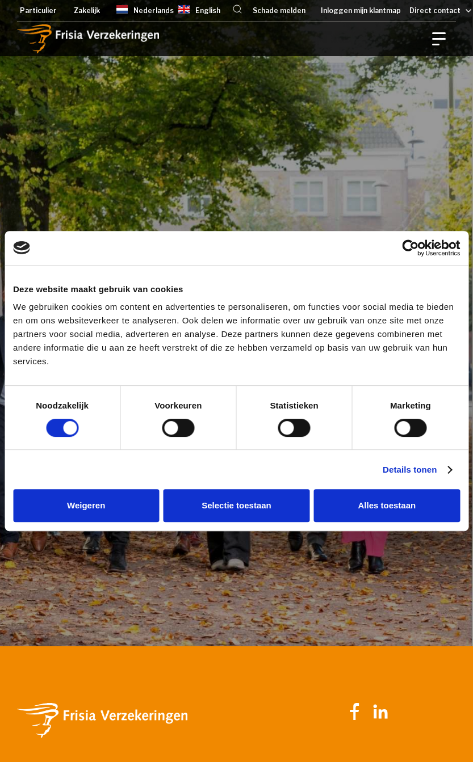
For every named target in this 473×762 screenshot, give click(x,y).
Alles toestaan (387, 505)
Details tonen (410, 469)
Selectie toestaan (236, 505)
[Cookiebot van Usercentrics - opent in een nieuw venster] (410, 247)
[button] (237, 10)
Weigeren (86, 505)
